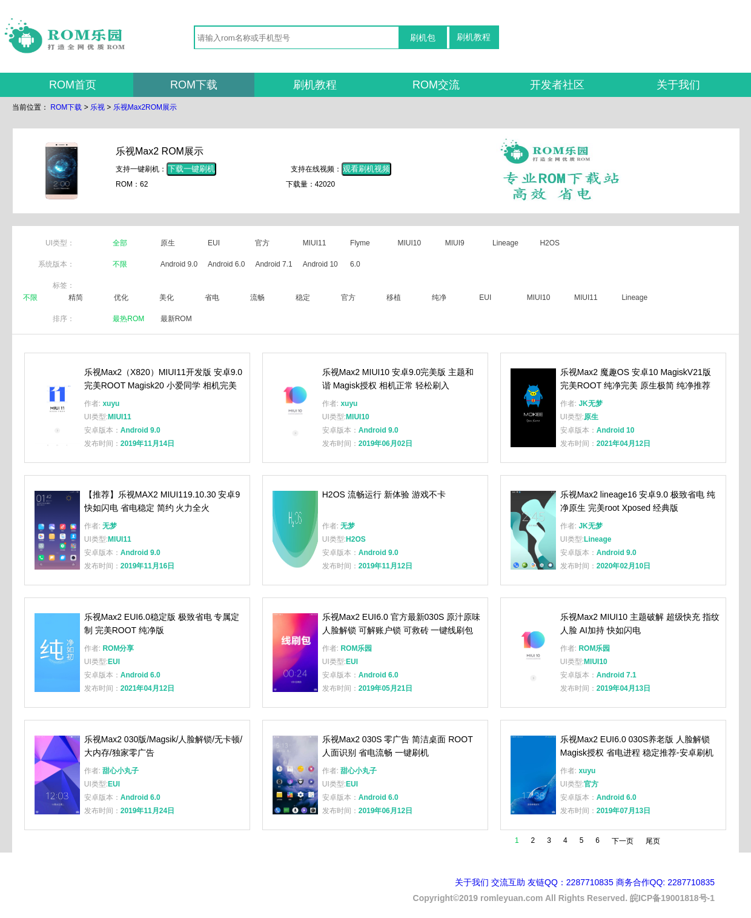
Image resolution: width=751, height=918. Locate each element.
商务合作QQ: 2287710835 (665, 882)
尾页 (653, 841)
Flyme (360, 243)
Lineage (505, 243)
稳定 (303, 297)
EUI (214, 243)
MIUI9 (455, 243)
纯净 (439, 297)
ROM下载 (193, 85)
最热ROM (128, 318)
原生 (167, 243)
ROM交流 (436, 85)
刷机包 (422, 37)
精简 (75, 297)
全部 (120, 243)
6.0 (355, 264)
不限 (120, 264)
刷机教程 (474, 37)
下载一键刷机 (191, 168)
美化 (166, 297)
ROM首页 (72, 85)
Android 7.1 (273, 264)
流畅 (257, 297)
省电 (212, 297)
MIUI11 (314, 243)
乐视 (97, 107)
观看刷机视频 (366, 168)
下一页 (623, 841)
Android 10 (320, 264)
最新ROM (176, 318)
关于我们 (678, 85)
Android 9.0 (178, 264)
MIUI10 (409, 243)
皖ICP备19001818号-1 (672, 898)
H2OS (550, 243)
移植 (393, 297)
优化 (121, 297)
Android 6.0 (226, 264)
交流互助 (508, 882)
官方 (262, 243)
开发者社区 (557, 85)
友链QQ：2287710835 (571, 882)
